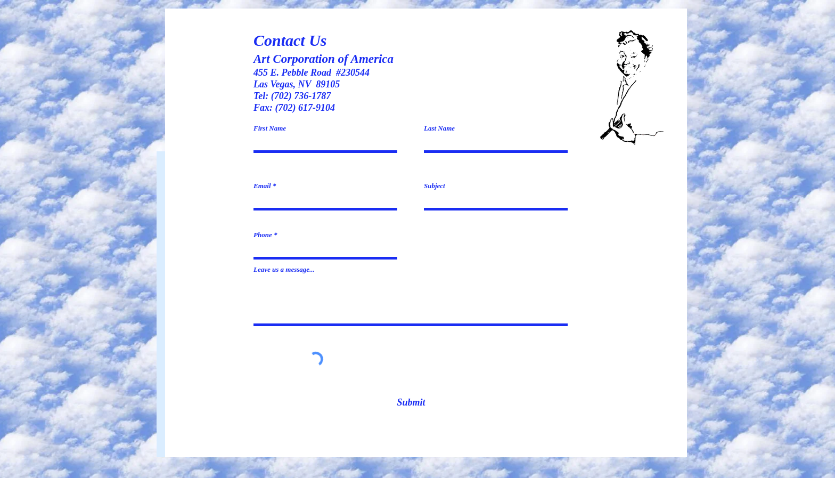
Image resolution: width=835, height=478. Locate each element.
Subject (434, 185)
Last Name (439, 128)
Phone (262, 234)
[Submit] (411, 402)
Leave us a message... (284, 269)
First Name (269, 128)
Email (262, 185)
